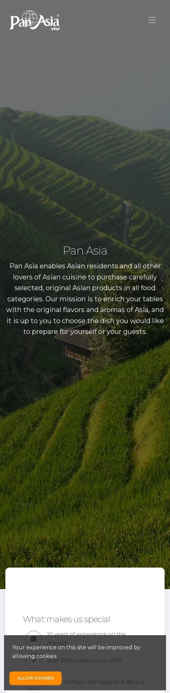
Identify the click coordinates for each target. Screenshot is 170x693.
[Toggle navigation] (152, 20)
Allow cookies (36, 678)
